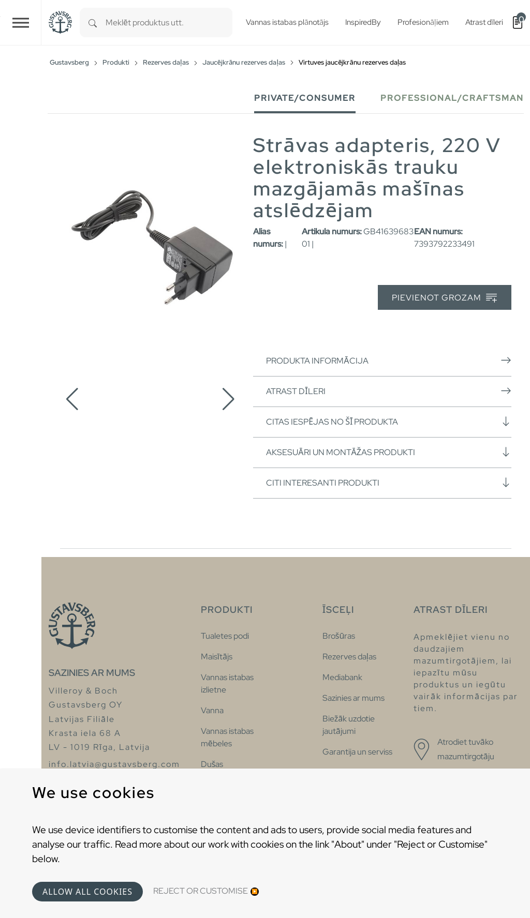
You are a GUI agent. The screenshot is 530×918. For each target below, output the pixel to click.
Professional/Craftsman (452, 98)
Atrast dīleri (388, 391)
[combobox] (169, 22)
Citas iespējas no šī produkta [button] (388, 421)
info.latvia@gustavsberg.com (114, 764)
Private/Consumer (305, 98)
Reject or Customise (200, 890)
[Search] (93, 22)
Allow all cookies (87, 891)
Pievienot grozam (444, 298)
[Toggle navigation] (20, 22)
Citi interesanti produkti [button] (388, 482)
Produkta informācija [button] (388, 360)
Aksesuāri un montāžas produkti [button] (388, 452)
